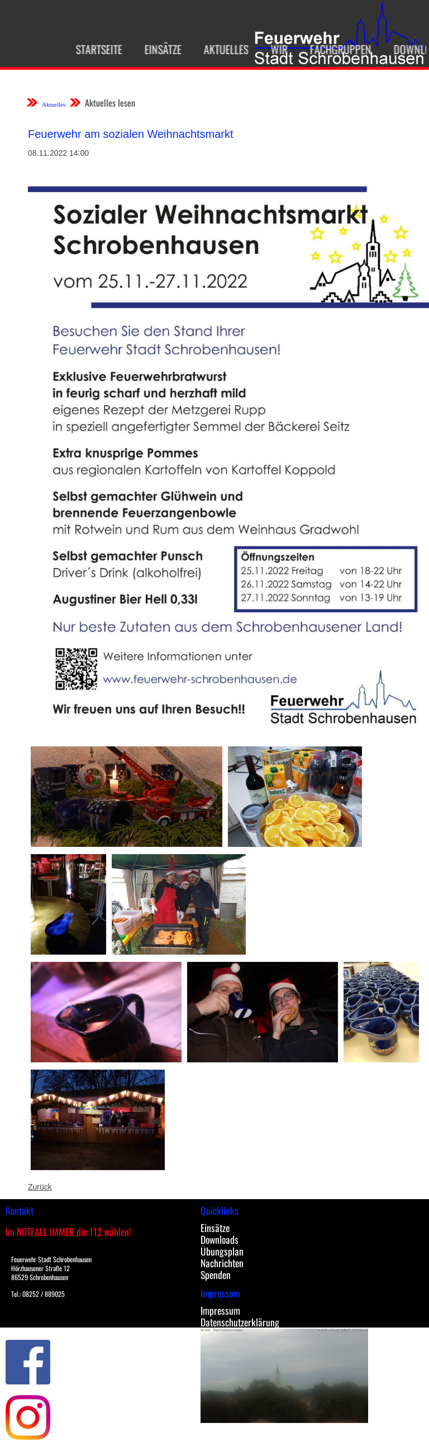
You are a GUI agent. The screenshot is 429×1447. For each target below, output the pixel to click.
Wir (274, 49)
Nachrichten (222, 1263)
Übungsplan (222, 1251)
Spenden (216, 1274)
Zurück (40, 1186)
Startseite (95, 49)
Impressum (220, 1310)
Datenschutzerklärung (240, 1322)
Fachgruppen (336, 49)
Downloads (220, 1239)
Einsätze (158, 49)
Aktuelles (221, 49)
